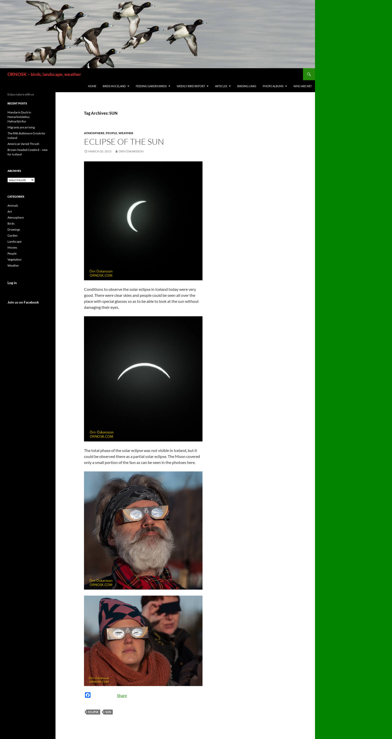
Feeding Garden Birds (151, 86)
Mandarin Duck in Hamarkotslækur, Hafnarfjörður (19, 116)
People (111, 133)
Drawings (14, 229)
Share (122, 695)
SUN (108, 712)
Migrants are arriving (21, 127)
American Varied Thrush (23, 144)
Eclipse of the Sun (124, 141)
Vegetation (15, 259)
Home (92, 86)
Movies (12, 247)
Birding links (246, 86)
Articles (221, 86)
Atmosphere (94, 133)
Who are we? (303, 86)
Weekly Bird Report (191, 86)
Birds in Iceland (114, 86)
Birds (11, 223)
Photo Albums (273, 86)
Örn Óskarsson (131, 151)
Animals (13, 205)
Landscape (15, 241)
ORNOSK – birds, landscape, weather (44, 74)
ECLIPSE (93, 712)
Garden (13, 235)
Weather (125, 133)
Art (10, 211)
